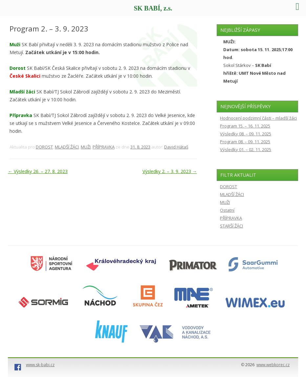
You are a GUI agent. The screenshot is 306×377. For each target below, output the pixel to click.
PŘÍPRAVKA (104, 147)
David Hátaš (176, 147)
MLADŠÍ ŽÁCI (67, 147)
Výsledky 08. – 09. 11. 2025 (245, 134)
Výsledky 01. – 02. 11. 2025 (245, 149)
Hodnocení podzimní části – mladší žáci (258, 118)
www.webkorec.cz (273, 364)
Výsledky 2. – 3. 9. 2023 (169, 171)
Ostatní (227, 210)
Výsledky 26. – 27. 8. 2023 (38, 171)
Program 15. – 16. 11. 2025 (245, 126)
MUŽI (86, 147)
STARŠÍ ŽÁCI (231, 226)
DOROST (44, 147)
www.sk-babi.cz (40, 364)
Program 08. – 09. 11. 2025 (245, 142)
